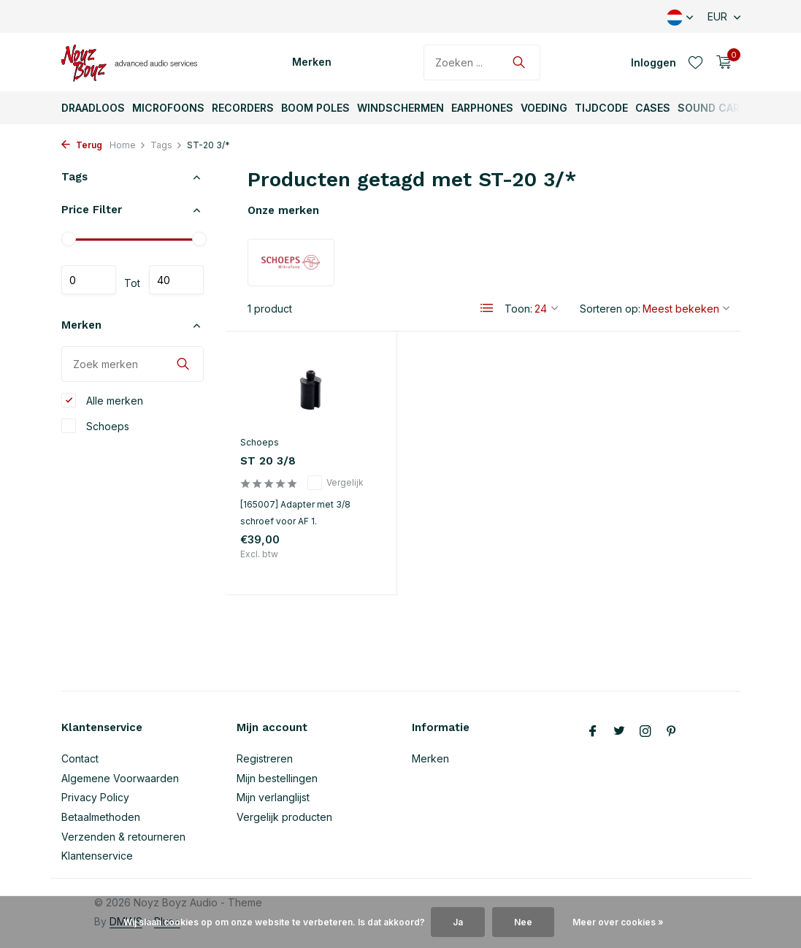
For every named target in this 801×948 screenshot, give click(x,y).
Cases (652, 108)
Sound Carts (716, 108)
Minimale (88, 279)
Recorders (243, 108)
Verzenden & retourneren (123, 836)
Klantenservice (97, 855)
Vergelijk (335, 482)
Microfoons (168, 108)
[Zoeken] (482, 62)
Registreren (265, 758)
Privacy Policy (95, 797)
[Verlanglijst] (695, 62)
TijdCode (601, 108)
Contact (80, 758)
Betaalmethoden (100, 817)
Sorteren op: (610, 308)
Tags (166, 144)
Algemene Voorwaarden (120, 778)
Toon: (518, 308)
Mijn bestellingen (277, 778)
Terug (81, 144)
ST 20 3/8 (268, 460)
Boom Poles (315, 108)
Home (128, 144)
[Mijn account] (653, 62)
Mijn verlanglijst (273, 797)
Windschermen (400, 108)
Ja (458, 922)
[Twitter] (619, 732)
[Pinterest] (672, 732)
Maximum (176, 279)
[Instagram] (645, 732)
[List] (487, 308)
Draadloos (93, 108)
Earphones (482, 108)
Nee (523, 922)
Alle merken (102, 400)
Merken (311, 62)
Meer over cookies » (618, 922)
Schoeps (95, 425)
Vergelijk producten (284, 817)
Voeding (544, 108)
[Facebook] (593, 732)
